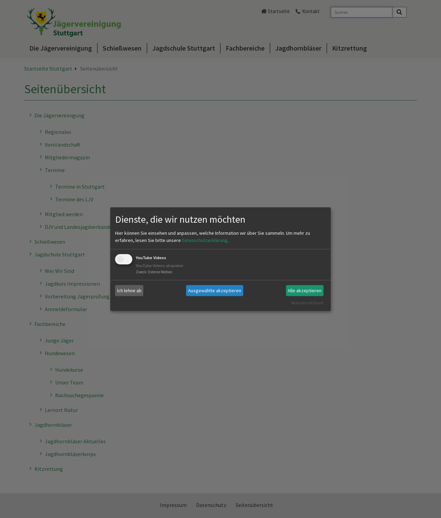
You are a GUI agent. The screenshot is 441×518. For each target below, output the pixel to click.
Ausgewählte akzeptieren (214, 290)
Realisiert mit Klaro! (307, 302)
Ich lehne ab (129, 290)
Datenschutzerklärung (204, 240)
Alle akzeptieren (304, 290)
